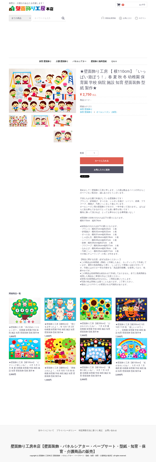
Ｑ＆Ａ (114, 61)
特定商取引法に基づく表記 (90, 430)
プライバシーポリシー (66, 430)
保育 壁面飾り (45, 61)
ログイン (140, 18)
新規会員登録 (108, 18)
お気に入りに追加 (102, 170)
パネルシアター (79, 61)
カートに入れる (102, 161)
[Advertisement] (78, 39)
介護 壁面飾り (62, 61)
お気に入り (125, 18)
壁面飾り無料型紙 (99, 61)
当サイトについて (46, 430)
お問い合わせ (111, 430)
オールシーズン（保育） (107, 112)
